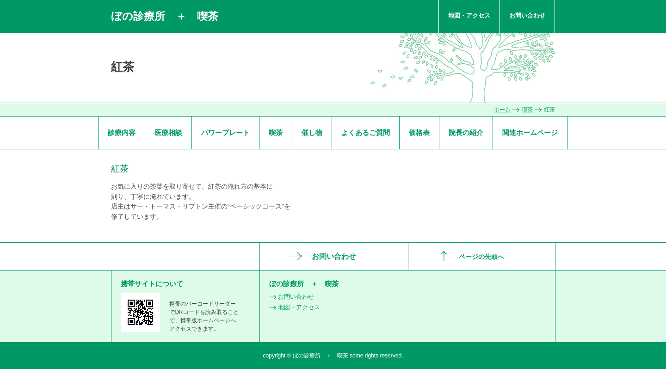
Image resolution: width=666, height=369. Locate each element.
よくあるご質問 (365, 132)
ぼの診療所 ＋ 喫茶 (164, 16)
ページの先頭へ (481, 256)
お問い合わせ (527, 15)
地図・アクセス (469, 15)
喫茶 (527, 109)
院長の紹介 (466, 132)
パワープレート (225, 132)
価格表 (419, 132)
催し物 (312, 132)
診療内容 (122, 132)
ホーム (502, 109)
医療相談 (168, 132)
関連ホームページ (530, 132)
